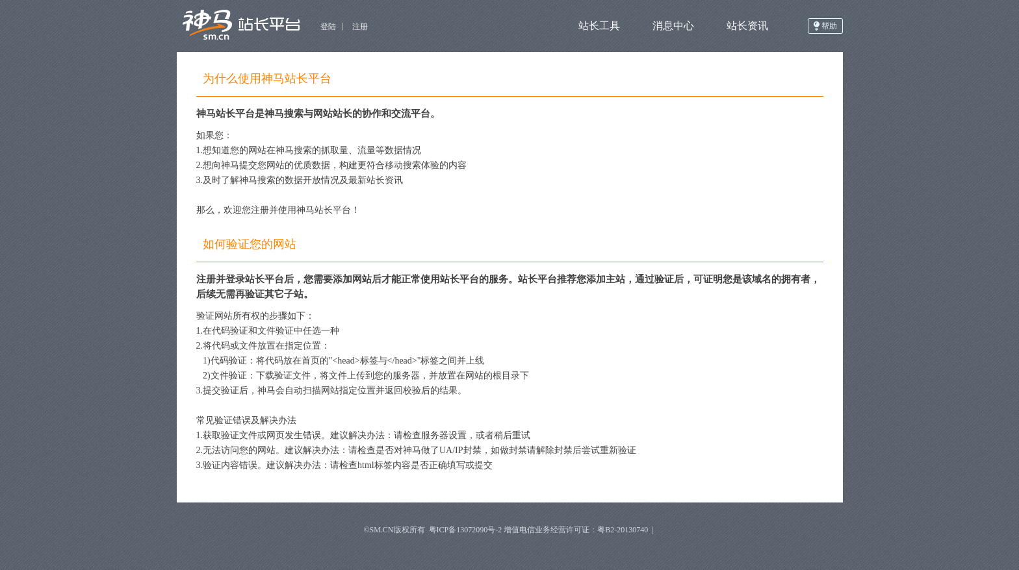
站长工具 (599, 25)
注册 (360, 26)
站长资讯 (747, 25)
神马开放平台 (245, 26)
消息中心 (673, 25)
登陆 (328, 26)
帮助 (829, 26)
